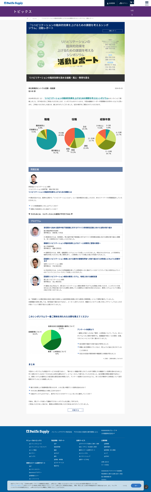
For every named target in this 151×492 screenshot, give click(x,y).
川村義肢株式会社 (106, 433)
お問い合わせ (105, 459)
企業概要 (105, 444)
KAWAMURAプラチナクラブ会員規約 (111, 468)
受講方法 (31, 478)
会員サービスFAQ (83, 456)
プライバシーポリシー (17, 485)
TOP (30, 463)
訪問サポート (32, 476)
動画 (54, 449)
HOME (27, 18)
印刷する (75, 410)
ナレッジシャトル (34, 473)
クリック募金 (32, 449)
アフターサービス (58, 459)
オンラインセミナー (34, 465)
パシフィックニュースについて (37, 446)
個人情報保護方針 (106, 474)
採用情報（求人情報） (109, 449)
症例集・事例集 (57, 456)
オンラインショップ (84, 454)
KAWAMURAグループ (107, 430)
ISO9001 (103, 476)
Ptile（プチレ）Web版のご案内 (87, 446)
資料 (54, 454)
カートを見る (105, 462)
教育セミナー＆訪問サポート (86, 449)
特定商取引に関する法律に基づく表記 (112, 471)
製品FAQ (55, 461)
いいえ (125, 485)
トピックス (35, 18)
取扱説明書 (56, 446)
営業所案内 (106, 446)
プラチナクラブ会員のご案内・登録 (88, 444)
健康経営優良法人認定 (107, 479)
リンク (105, 451)
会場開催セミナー (34, 471)
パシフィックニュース (35, 444)
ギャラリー (32, 451)
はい (136, 485)
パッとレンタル (82, 451)
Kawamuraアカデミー (35, 468)
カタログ (55, 451)
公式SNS (105, 454)
